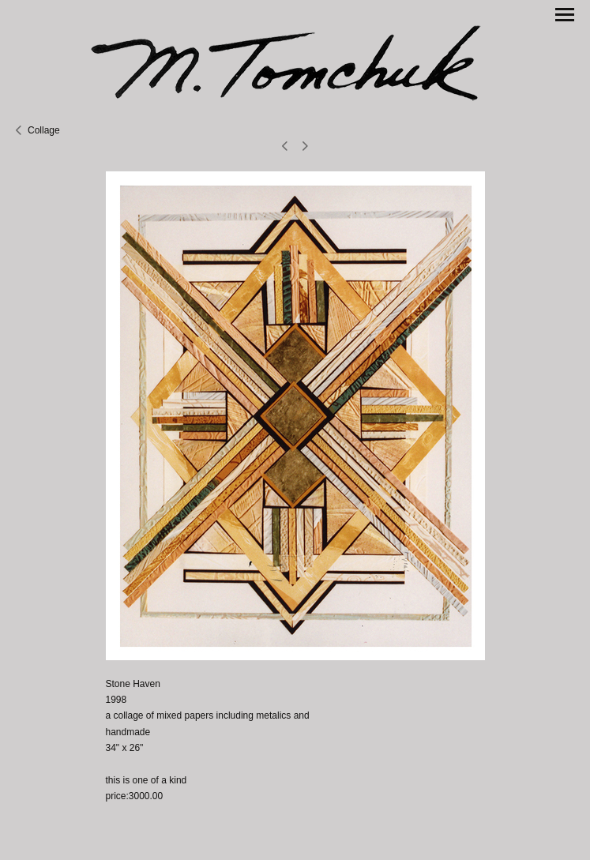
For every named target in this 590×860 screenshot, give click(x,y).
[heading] (295, 61)
